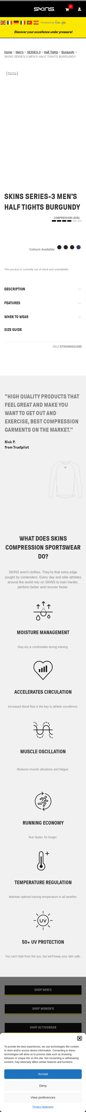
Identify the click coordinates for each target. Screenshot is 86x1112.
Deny (43, 1085)
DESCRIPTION (14, 289)
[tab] (43, 289)
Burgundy (67, 52)
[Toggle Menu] (5, 9)
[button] (79, 1038)
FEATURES (12, 303)
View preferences (43, 1097)
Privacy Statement (43, 1106)
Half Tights (51, 52)
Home (8, 52)
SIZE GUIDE (13, 330)
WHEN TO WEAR (16, 317)
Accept (43, 1074)
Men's (19, 52)
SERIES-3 (34, 52)
